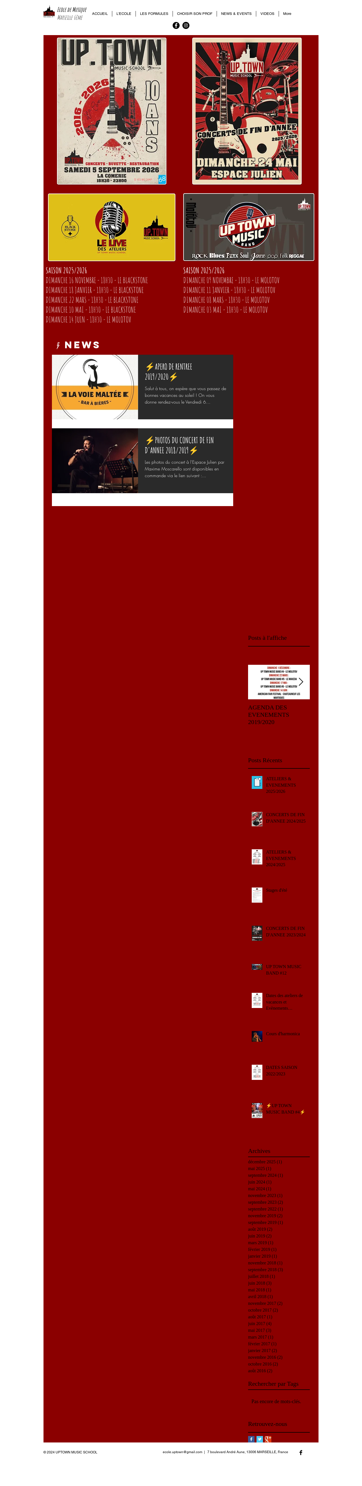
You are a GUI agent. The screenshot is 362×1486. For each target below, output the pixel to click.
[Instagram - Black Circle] (185, 25)
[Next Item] (300, 682)
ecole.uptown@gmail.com (182, 1452)
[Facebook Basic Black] (300, 1452)
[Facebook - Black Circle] (176, 25)
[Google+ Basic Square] (268, 1439)
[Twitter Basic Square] (259, 1439)
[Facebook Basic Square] (251, 1439)
